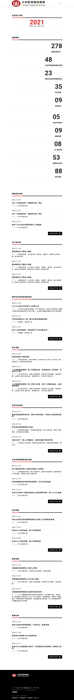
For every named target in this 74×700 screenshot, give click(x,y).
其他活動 (58, 177)
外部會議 (58, 92)
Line (35, 698)
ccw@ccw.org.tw (30, 690)
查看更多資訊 (54, 233)
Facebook (15, 698)
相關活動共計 (56, 51)
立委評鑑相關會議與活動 (53, 65)
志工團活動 (58, 149)
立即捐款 (14, 692)
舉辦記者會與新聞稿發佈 (53, 79)
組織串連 (58, 136)
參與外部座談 (57, 122)
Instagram (23, 698)
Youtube (29, 698)
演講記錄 (58, 106)
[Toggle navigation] (60, 3)
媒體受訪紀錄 (57, 163)
